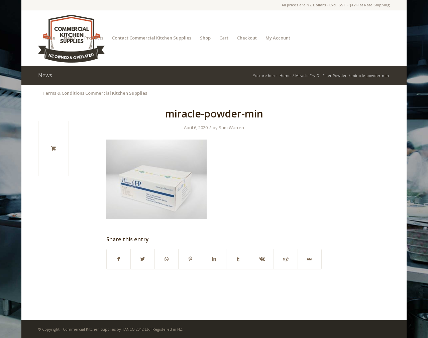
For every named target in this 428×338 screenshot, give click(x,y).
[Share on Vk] (262, 259)
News (70, 38)
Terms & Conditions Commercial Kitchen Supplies (94, 93)
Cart (223, 38)
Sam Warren (231, 127)
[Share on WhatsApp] (166, 259)
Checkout (247, 38)
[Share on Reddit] (285, 259)
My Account (277, 38)
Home (48, 38)
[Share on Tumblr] (238, 259)
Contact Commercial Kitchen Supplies (151, 38)
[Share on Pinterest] (190, 259)
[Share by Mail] (309, 259)
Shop (205, 38)
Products (93, 38)
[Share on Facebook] (118, 259)
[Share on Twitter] (142, 259)
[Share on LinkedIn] (214, 259)
